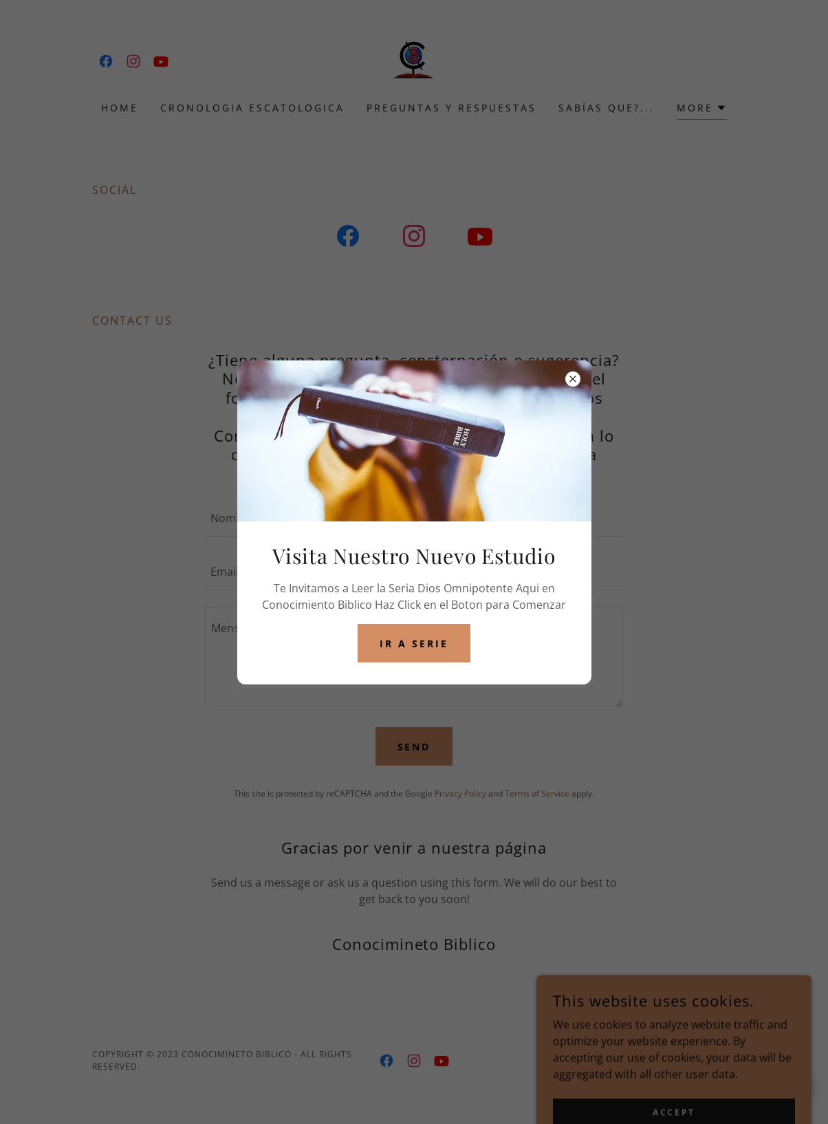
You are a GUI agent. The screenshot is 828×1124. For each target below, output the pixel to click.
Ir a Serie (414, 643)
